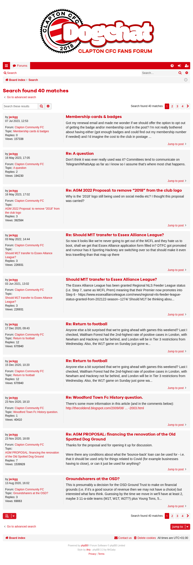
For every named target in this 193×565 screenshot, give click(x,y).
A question (19, 168)
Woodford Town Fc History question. (35, 412)
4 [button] (182, 106)
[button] (188, 106)
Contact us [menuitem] (123, 538)
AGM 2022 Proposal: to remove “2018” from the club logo (32, 210)
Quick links (7, 66)
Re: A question (80, 154)
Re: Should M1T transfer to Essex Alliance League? (115, 235)
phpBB (84, 545)
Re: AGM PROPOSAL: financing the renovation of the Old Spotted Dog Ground (120, 437)
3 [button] (177, 106)
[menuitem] (172, 65)
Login (27, 73)
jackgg (13, 117)
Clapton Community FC (29, 127)
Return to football (24, 338)
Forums (22, 65)
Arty (88, 549)
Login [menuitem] (180, 66)
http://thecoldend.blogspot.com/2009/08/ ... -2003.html (105, 408)
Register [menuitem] (187, 66)
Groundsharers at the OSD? (30, 493)
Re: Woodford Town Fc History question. (104, 398)
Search (12, 73)
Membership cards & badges (31, 131)
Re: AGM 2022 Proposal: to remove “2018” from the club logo (124, 191)
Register (43, 73)
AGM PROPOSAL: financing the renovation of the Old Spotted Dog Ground (32, 454)
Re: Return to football (86, 324)
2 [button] (172, 106)
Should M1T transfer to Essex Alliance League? (29, 255)
